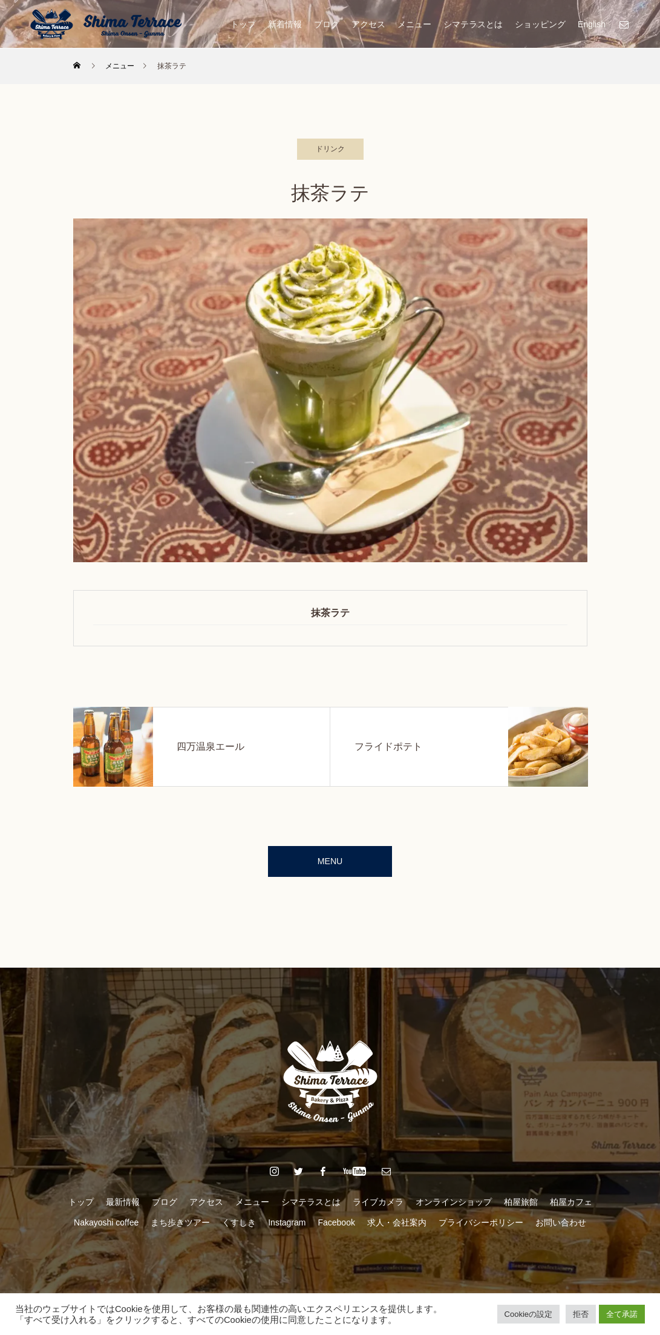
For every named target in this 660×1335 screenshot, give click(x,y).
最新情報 (123, 1207)
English (592, 24)
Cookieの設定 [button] (528, 1314)
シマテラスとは (473, 24)
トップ (243, 24)
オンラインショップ (454, 1207)
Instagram (286, 1228)
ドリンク (330, 149)
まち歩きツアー (180, 1228)
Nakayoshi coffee (106, 1228)
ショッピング (540, 24)
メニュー (414, 24)
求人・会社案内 (396, 1228)
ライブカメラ (378, 1207)
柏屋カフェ (571, 1207)
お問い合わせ (560, 1228)
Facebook (336, 1228)
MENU (330, 864)
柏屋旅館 (521, 1207)
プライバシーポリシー (481, 1228)
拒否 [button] (581, 1314)
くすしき (239, 1228)
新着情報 (285, 24)
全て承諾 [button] (622, 1314)
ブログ (326, 24)
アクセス (368, 24)
